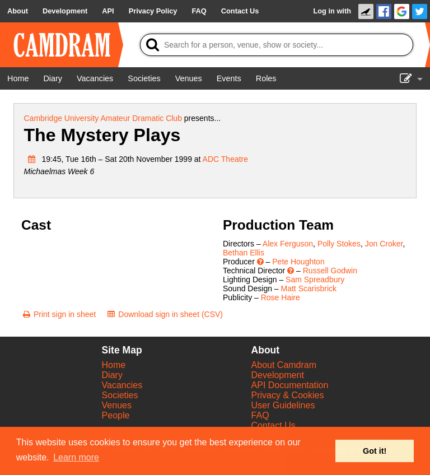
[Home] (18, 78)
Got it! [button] (374, 450)
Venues (117, 405)
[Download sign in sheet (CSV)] (164, 314)
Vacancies (122, 385)
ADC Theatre (225, 159)
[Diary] (52, 78)
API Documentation (290, 385)
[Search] (277, 45)
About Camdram (284, 365)
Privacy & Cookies (287, 395)
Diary (112, 375)
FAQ (260, 415)
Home (114, 365)
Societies (120, 395)
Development (277, 375)
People (116, 415)
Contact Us (273, 425)
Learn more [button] (76, 457)
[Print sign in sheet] (58, 314)
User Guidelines (283, 405)
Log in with (332, 11)
